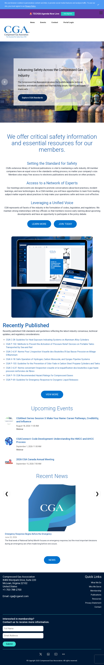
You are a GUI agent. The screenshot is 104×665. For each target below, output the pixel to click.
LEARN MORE (39, 223)
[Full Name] (23, 628)
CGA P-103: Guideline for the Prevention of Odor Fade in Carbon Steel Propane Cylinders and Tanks (53, 363)
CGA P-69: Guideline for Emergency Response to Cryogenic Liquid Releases (42, 380)
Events (43, 22)
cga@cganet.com (19, 596)
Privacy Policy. (30, 6)
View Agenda (68, 13)
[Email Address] (23, 635)
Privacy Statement (93, 603)
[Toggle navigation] (101, 12)
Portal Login (68, 22)
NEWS (52, 559)
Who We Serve (95, 587)
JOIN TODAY (65, 223)
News (32, 22)
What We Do (96, 583)
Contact (54, 22)
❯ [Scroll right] (97, 494)
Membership (95, 591)
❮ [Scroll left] (7, 494)
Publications (96, 595)
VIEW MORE (52, 394)
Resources (96, 599)
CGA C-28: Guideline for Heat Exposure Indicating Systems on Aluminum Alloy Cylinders (47, 339)
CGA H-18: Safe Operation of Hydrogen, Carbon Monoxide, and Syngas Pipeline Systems (48, 359)
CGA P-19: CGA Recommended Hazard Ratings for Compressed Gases (39, 375)
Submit (9, 644)
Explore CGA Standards (32, 98)
